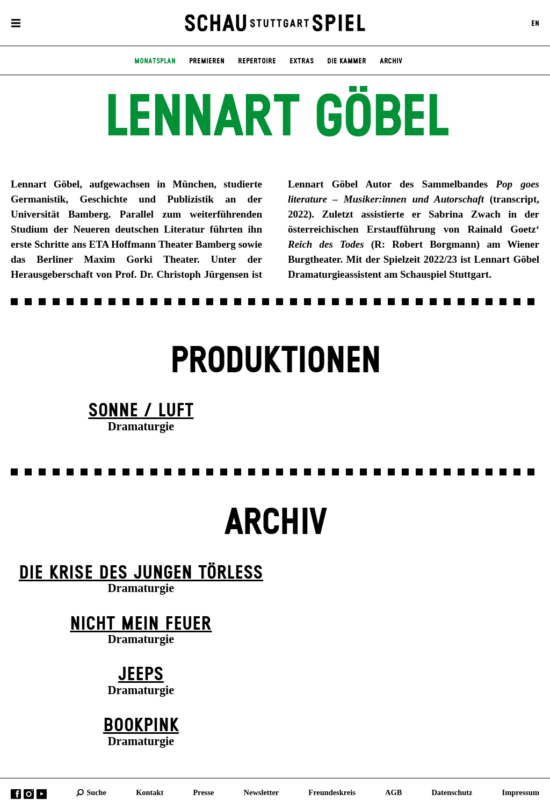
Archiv (391, 61)
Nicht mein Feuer (141, 624)
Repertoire (257, 61)
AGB (393, 792)
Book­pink (141, 725)
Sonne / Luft (140, 411)
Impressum (520, 792)
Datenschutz (451, 792)
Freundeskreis (332, 792)
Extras (302, 61)
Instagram (29, 794)
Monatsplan (155, 61)
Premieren (207, 61)
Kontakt (149, 792)
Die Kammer (346, 61)
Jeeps (141, 674)
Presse (203, 792)
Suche (96, 792)
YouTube (42, 794)
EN (535, 23)
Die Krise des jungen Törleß (141, 573)
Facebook (16, 794)
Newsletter (261, 792)
